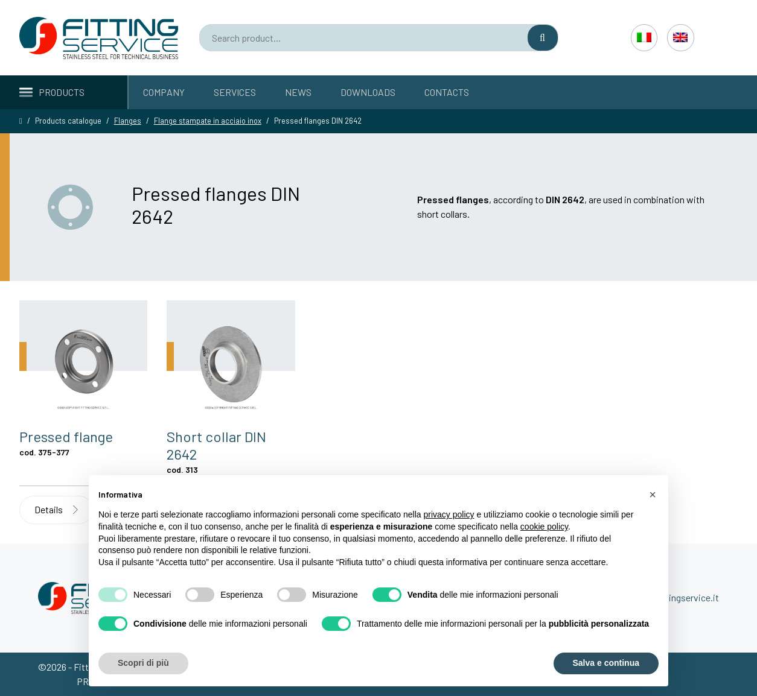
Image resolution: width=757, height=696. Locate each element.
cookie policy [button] (544, 526)
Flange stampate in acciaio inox (207, 120)
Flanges (127, 120)
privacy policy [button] (449, 514)
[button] (652, 494)
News (298, 92)
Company (164, 92)
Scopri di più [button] (143, 663)
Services (235, 92)
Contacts (446, 92)
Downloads (367, 92)
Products (52, 92)
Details (56, 509)
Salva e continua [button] (606, 663)
